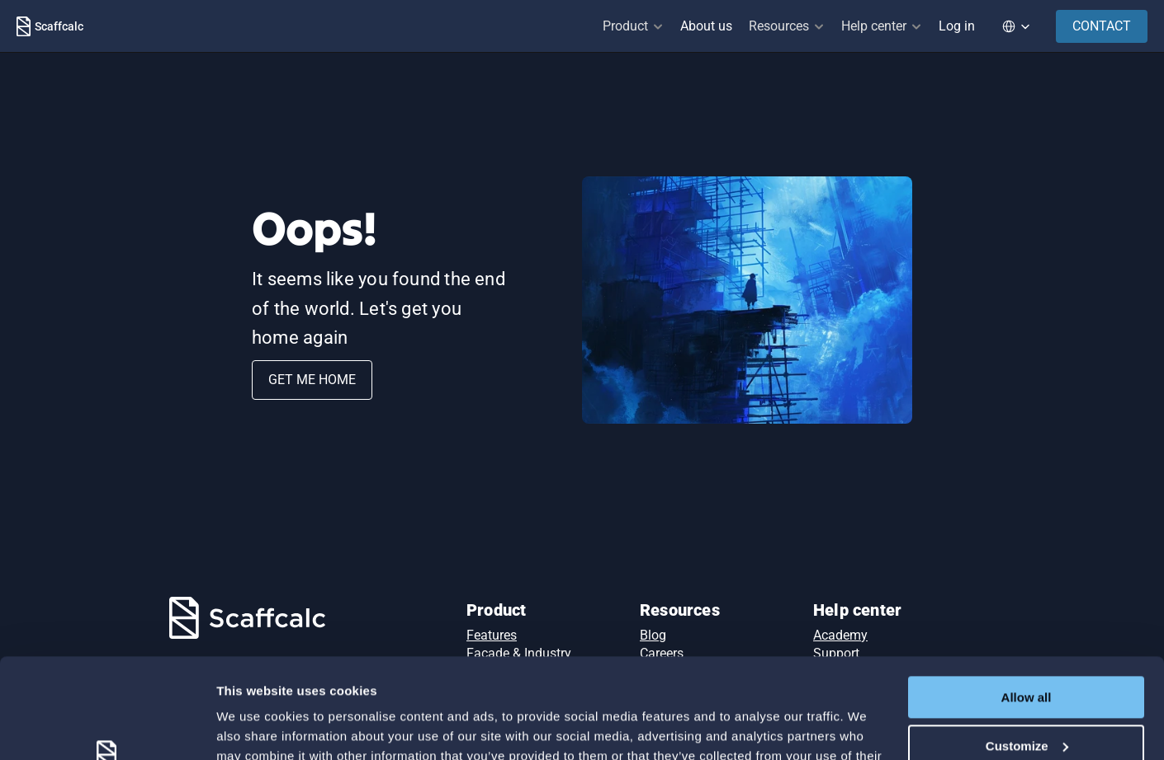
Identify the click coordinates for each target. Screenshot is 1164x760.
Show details (254, 727)
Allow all (1026, 604)
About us (706, 26)
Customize (1027, 652)
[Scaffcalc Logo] (50, 26)
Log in (957, 26)
